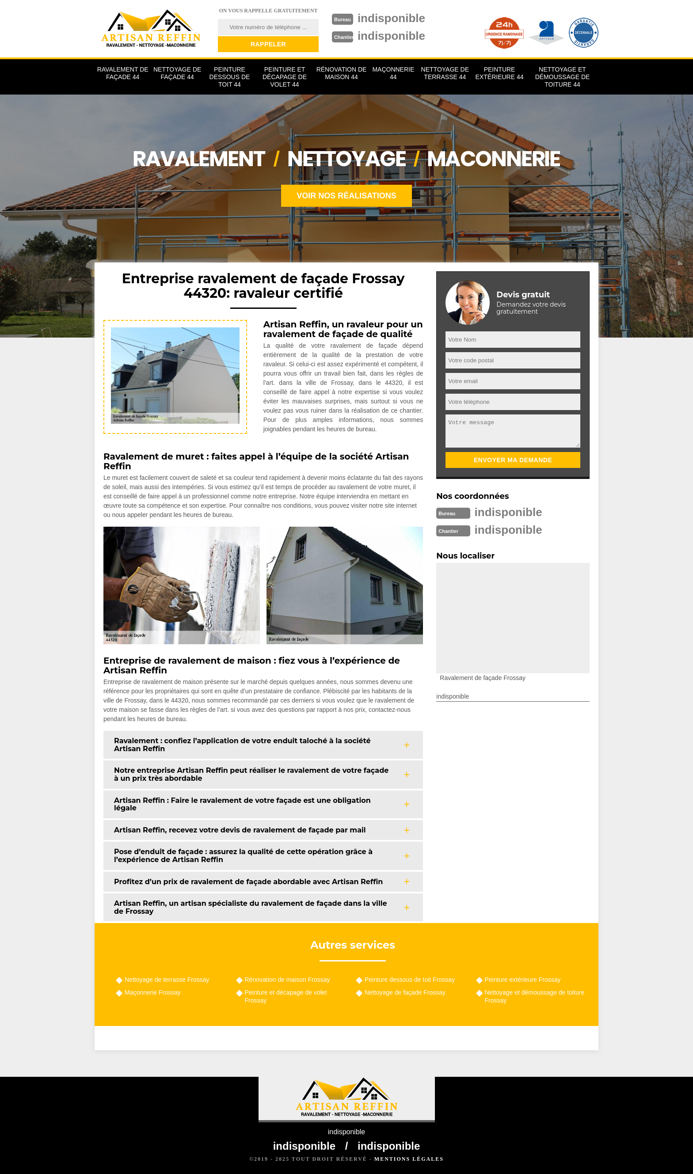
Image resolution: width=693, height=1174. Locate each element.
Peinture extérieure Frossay (523, 979)
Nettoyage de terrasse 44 (445, 73)
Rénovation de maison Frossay (287, 979)
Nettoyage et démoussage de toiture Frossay (535, 996)
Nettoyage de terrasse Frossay (167, 979)
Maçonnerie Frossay (153, 992)
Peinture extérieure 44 (500, 73)
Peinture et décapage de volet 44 (285, 77)
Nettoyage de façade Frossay (405, 992)
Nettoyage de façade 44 (177, 73)
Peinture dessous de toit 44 (229, 77)
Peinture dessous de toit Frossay (410, 979)
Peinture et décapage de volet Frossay (286, 996)
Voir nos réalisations (346, 195)
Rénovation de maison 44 (341, 73)
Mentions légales (409, 1159)
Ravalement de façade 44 (122, 73)
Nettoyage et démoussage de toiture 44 (562, 77)
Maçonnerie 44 (393, 73)
